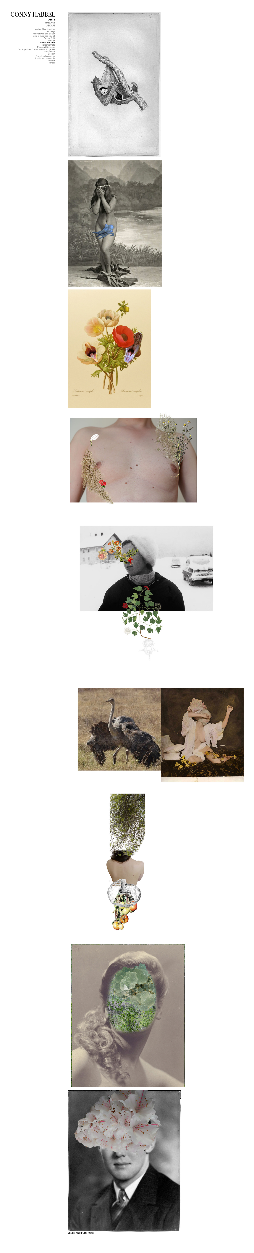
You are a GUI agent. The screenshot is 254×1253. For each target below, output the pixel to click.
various (52, 63)
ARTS (51, 19)
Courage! (51, 40)
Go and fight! (49, 38)
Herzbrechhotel (48, 45)
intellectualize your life (45, 58)
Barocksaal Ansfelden (45, 56)
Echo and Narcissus (46, 47)
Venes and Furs (47, 43)
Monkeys (51, 31)
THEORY (50, 22)
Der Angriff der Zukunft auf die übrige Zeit (36, 49)
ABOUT (50, 25)
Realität (51, 60)
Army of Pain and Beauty (44, 34)
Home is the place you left (43, 36)
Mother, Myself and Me (45, 29)
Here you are (49, 51)
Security (51, 54)
